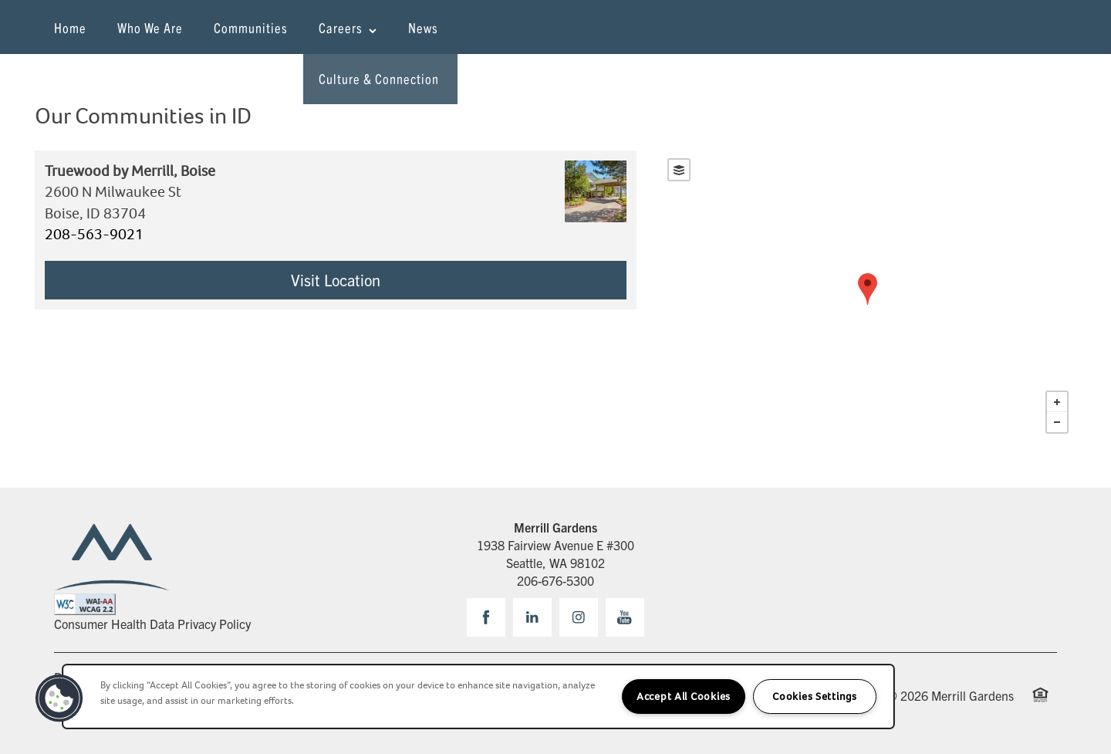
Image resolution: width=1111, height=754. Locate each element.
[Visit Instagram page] (578, 617)
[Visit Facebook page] (486, 617)
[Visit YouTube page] (625, 617)
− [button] (1057, 422)
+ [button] (1057, 402)
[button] (1001, 27)
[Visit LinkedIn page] (532, 617)
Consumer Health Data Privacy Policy (152, 623)
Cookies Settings (814, 696)
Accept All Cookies (684, 696)
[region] (478, 696)
